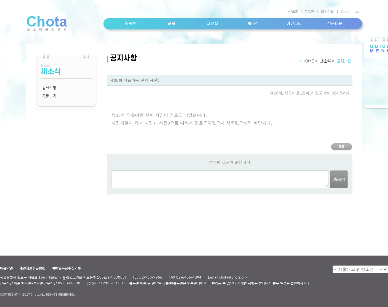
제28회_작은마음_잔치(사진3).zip (299, 92)
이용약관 (6, 268)
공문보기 (49, 96)
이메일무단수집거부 (66, 268)
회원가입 (327, 12)
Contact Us (350, 12)
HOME (293, 12)
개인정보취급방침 (32, 268)
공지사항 (49, 87)
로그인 (309, 12)
